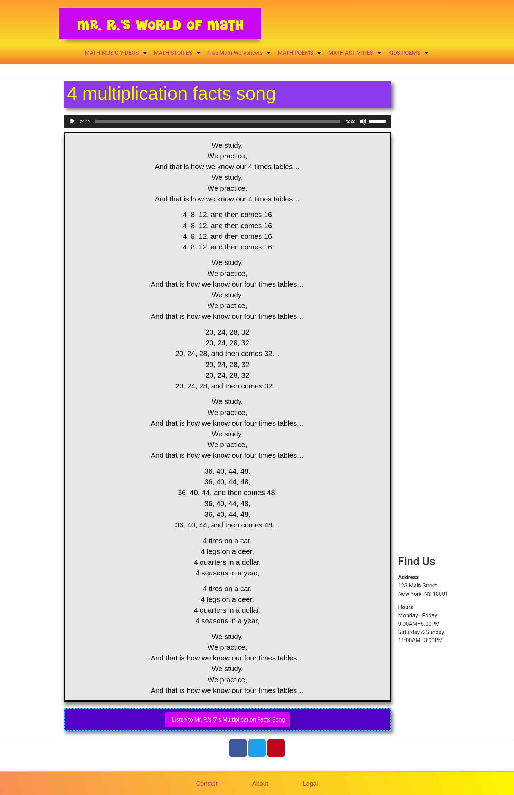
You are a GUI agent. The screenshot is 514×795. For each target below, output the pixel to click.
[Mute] (363, 121)
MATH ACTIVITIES (355, 53)
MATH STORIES (177, 53)
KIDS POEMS (408, 53)
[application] (227, 121)
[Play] (72, 121)
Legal (310, 783)
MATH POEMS (300, 53)
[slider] (218, 121)
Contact (206, 783)
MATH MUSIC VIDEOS (116, 53)
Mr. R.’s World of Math (160, 25)
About (260, 783)
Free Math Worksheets (240, 53)
